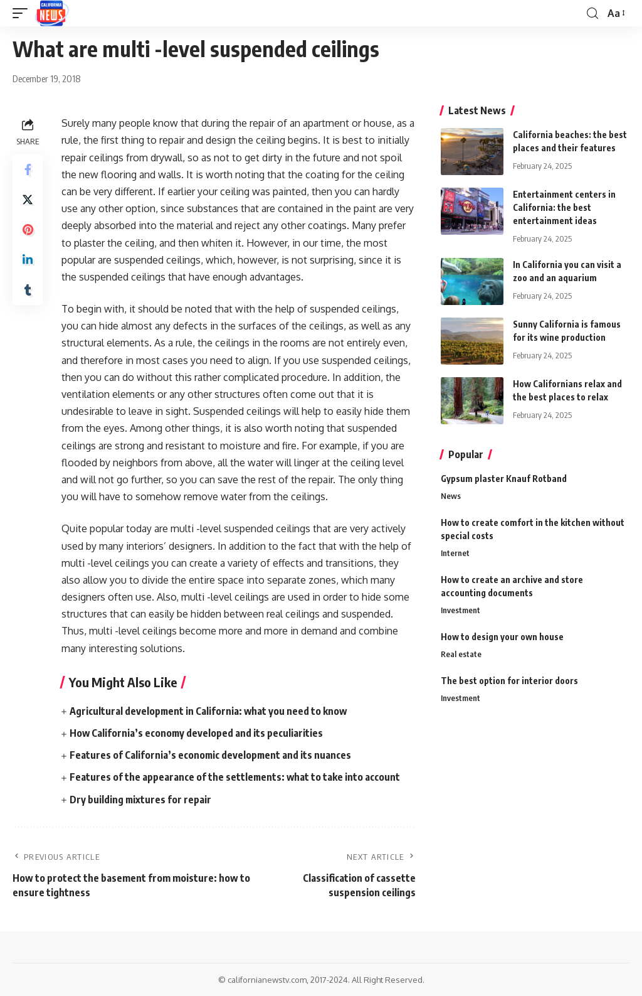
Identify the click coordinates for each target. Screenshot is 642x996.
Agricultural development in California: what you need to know (209, 711)
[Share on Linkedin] (28, 260)
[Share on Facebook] (28, 169)
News (451, 496)
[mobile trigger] (23, 13)
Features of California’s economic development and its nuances (211, 755)
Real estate (461, 655)
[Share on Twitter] (28, 200)
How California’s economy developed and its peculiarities (197, 733)
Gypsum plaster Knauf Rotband (504, 478)
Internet (455, 554)
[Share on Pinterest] (28, 230)
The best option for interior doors (509, 681)
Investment (460, 611)
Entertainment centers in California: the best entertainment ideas (564, 207)
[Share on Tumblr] (28, 290)
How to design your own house (502, 637)
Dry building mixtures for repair (141, 799)
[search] (592, 13)
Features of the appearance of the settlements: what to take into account (235, 777)
